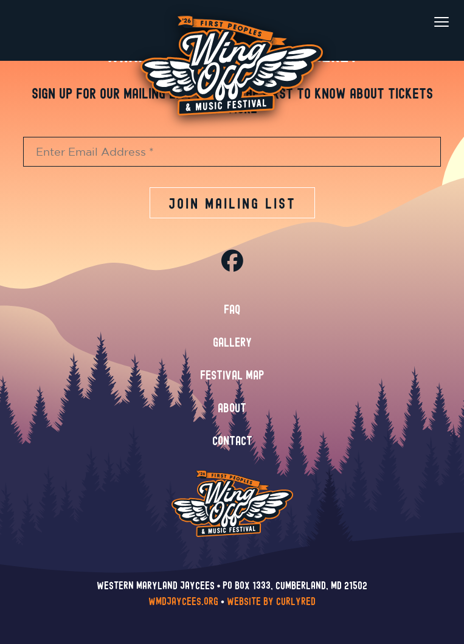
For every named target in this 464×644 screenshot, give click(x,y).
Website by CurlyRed (271, 602)
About (232, 409)
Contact (232, 441)
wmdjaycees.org (183, 602)
